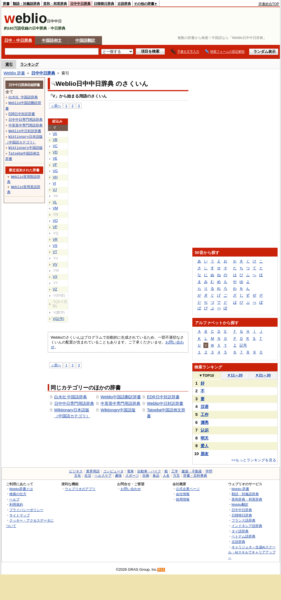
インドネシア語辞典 (247, 526)
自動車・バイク (149, 471)
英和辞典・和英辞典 (247, 499)
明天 (205, 438)
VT (55, 252)
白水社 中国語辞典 (70, 397)
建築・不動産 (192, 471)
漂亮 (205, 422)
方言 (176, 475)
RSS (161, 569)
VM (55, 208)
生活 (87, 475)
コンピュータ (113, 471)
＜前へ (56, 105)
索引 (9, 64)
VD (55, 152)
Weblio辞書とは (21, 489)
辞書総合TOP (269, 4)
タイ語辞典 (240, 531)
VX (55, 277)
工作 (205, 414)
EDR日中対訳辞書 (163, 397)
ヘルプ (14, 499)
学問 (208, 471)
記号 (243, 345)
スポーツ (132, 475)
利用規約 (16, 504)
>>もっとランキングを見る (253, 460)
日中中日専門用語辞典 (74, 403)
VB (55, 140)
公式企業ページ (188, 489)
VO (55, 221)
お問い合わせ (130, 489)
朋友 (205, 453)
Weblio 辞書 (14, 73)
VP (55, 227)
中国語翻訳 (85, 40)
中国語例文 (52, 40)
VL (55, 202)
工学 (174, 471)
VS (55, 246)
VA (55, 134)
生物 (145, 475)
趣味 (118, 475)
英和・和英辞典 (55, 3)
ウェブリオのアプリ (80, 489)
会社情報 (183, 494)
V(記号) (58, 319)
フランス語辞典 (243, 520)
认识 (205, 430)
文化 (77, 475)
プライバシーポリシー (26, 510)
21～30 (263, 375)
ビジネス (76, 471)
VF (55, 165)
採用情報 (183, 499)
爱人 (205, 445)
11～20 (235, 375)
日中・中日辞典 (18, 40)
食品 (156, 475)
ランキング (29, 64)
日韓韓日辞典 (104, 3)
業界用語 (93, 471)
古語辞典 (124, 3)
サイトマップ (19, 515)
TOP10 (206, 375)
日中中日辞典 (80, 3)
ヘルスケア (103, 475)
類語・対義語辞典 (26, 3)
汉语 (205, 406)
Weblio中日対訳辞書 (165, 403)
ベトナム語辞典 (243, 536)
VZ (55, 289)
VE (55, 159)
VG (55, 171)
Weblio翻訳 (240, 504)
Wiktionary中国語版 (118, 410)
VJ (55, 190)
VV (55, 264)
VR (55, 239)
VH (55, 177)
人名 (166, 475)
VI (54, 184)
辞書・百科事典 (195, 475)
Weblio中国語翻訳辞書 (121, 397)
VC (55, 146)
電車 (130, 471)
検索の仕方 (17, 494)
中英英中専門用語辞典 (120, 403)
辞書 (6, 3)
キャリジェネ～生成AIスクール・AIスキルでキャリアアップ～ (252, 552)
